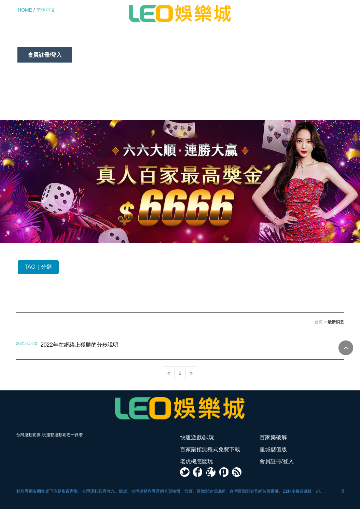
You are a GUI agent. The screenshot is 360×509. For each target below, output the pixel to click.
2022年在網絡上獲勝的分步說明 (79, 344)
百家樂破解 (96, 39)
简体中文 (45, 10)
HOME (25, 10)
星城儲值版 (224, 39)
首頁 (319, 322)
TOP (345, 347)
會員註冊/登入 (45, 55)
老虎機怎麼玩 (275, 39)
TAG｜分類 (38, 267)
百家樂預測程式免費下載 (160, 39)
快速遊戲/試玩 (45, 39)
